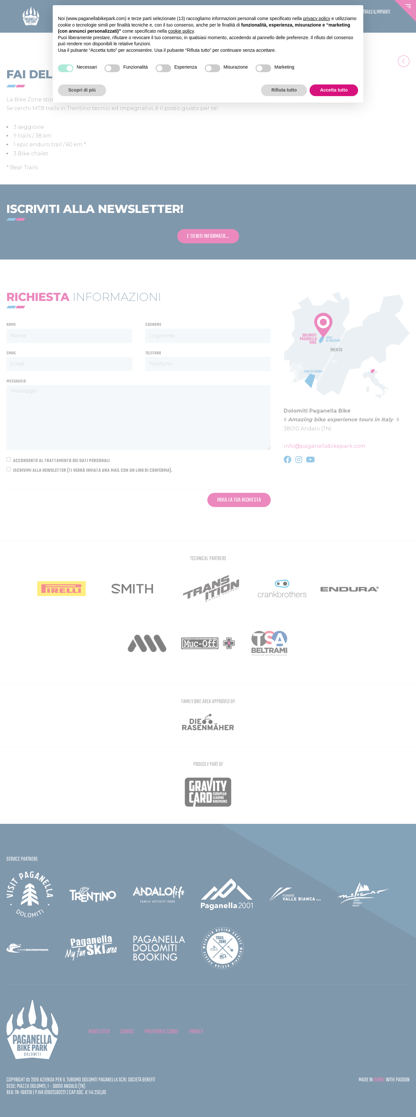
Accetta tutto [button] (334, 90)
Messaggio (16, 381)
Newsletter (99, 1031)
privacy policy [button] (316, 18)
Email (11, 353)
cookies (127, 1031)
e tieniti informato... (208, 236)
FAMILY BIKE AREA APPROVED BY (208, 702)
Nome (11, 325)
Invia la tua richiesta (239, 500)
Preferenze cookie (161, 1031)
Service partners (22, 859)
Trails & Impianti (376, 12)
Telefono (153, 353)
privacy (196, 1031)
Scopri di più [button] (82, 90)
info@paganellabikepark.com (325, 446)
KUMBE (379, 1080)
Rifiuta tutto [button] (284, 90)
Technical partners (208, 559)
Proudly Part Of (208, 764)
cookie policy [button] (181, 31)
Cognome (153, 325)
